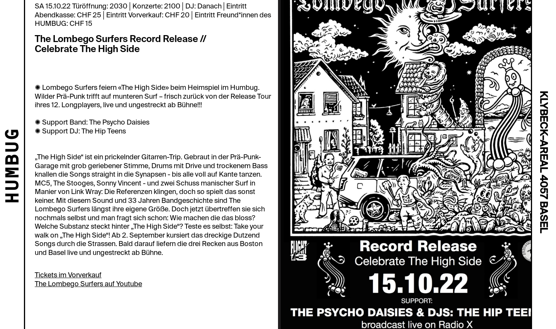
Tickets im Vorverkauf (68, 275)
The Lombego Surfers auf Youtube (88, 284)
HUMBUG (13, 166)
